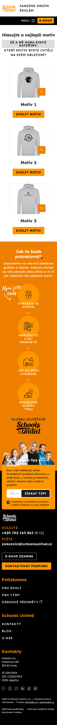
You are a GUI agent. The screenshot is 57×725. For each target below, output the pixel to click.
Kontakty (11, 624)
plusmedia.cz (47, 702)
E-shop (45, 20)
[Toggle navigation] (28, 20)
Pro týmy (11, 595)
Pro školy (12, 588)
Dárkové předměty (22, 602)
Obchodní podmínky (13, 709)
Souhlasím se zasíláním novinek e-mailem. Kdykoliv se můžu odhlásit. (30, 503)
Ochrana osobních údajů (40, 709)
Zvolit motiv (28, 114)
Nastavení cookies (12, 712)
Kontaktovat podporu (26, 566)
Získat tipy (35, 493)
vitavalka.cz (31, 702)
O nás (7, 638)
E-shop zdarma (19, 556)
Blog (6, 631)
